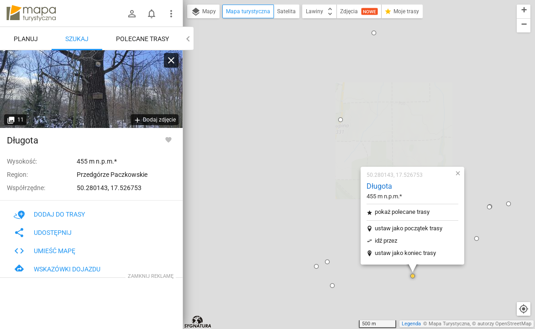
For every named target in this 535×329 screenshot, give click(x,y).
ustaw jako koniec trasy (351, 141)
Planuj (26, 38)
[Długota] (91, 89)
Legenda (411, 324)
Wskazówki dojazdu (57, 269)
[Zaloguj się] (132, 13)
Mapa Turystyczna (449, 324)
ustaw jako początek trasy (354, 116)
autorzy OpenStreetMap (504, 324)
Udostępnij (43, 232)
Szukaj (77, 38)
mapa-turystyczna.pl (31, 13)
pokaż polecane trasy (348, 100)
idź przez (332, 129)
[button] (278, 174)
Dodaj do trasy (49, 214)
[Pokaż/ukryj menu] (171, 13)
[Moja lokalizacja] (523, 309)
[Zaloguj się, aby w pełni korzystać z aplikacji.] (168, 139)
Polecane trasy (142, 38)
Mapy (203, 12)
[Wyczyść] (171, 60)
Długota (325, 74)
